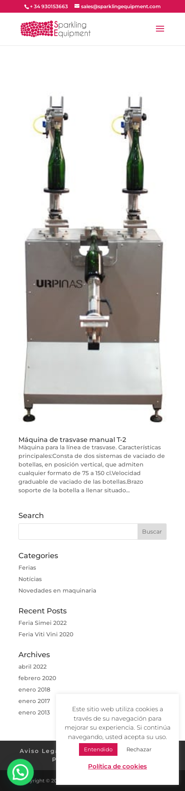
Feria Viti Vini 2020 (45, 634)
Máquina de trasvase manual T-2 (72, 440)
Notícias (30, 579)
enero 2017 (34, 701)
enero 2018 (34, 689)
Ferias (27, 567)
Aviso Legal (41, 751)
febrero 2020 (37, 678)
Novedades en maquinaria (57, 590)
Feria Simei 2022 (42, 622)
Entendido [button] (98, 749)
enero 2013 (34, 712)
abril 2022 (32, 666)
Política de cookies (117, 766)
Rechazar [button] (138, 749)
